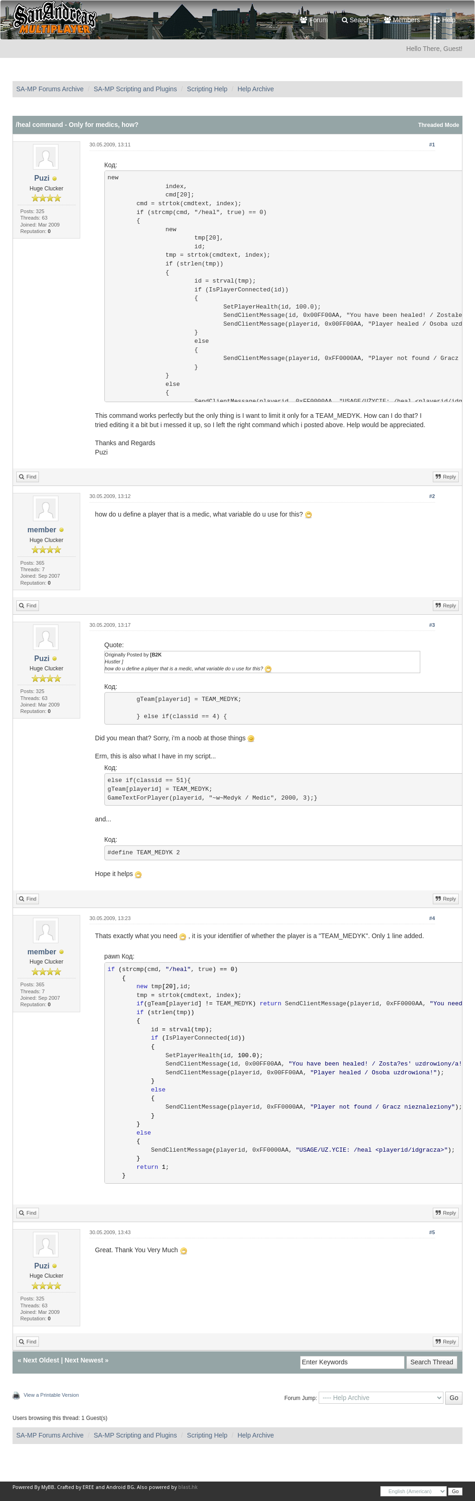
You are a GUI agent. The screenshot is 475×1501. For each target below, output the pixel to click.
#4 (432, 918)
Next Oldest (41, 1360)
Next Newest (83, 1360)
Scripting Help (207, 89)
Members (402, 20)
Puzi (42, 178)
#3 (432, 625)
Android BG (120, 1487)
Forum (313, 20)
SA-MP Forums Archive (49, 89)
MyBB (47, 1487)
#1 (432, 144)
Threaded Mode (438, 125)
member (41, 530)
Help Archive (256, 89)
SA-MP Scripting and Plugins (135, 89)
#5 (432, 1232)
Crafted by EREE (75, 1487)
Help (445, 20)
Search (356, 20)
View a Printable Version (51, 1395)
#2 (432, 496)
